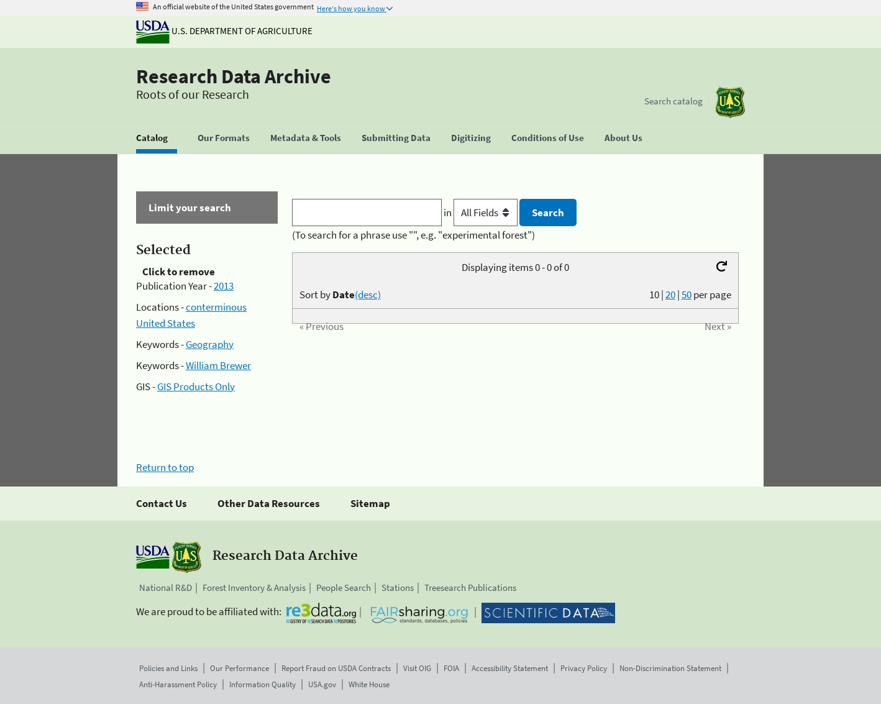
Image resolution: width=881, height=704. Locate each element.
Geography (210, 344)
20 (670, 294)
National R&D (165, 587)
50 (687, 294)
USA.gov (322, 684)
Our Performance (239, 668)
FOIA (451, 668)
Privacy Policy (583, 668)
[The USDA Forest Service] (730, 102)
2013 (224, 286)
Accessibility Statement (510, 668)
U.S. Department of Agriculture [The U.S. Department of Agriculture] (224, 31)
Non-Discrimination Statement (670, 668)
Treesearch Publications (470, 587)
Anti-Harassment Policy (178, 684)
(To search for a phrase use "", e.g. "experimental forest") (413, 235)
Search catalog (673, 101)
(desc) (368, 294)
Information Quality (262, 684)
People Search (343, 587)
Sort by (340, 294)
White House (369, 684)
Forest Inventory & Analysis (254, 587)
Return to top (165, 467)
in (482, 212)
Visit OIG (417, 668)
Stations (397, 587)
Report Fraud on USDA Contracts (336, 668)
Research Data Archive (233, 76)
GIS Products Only (196, 386)
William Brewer (218, 365)
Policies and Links (168, 668)
